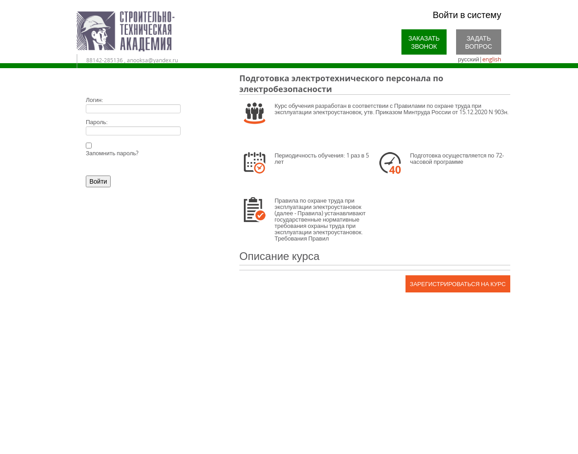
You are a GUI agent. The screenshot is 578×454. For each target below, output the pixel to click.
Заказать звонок (424, 42)
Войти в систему (467, 14)
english (491, 59)
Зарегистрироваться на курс (458, 284)
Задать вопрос (478, 42)
